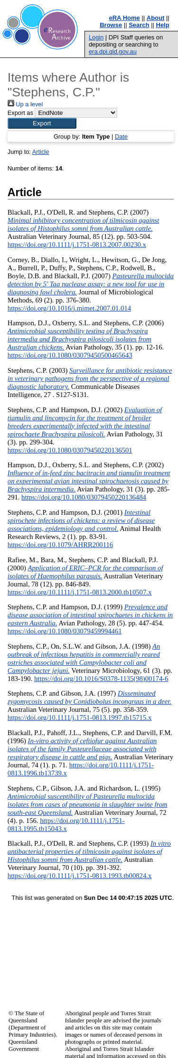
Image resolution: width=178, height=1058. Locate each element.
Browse (111, 24)
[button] (42, 123)
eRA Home (124, 17)
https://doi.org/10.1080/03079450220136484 (83, 497)
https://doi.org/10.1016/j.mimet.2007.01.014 (69, 308)
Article (40, 151)
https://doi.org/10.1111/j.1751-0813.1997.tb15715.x (79, 717)
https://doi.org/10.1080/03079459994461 (65, 631)
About (156, 17)
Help (162, 24)
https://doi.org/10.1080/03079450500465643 (70, 355)
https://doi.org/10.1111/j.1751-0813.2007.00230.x (77, 244)
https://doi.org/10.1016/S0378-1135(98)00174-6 (101, 678)
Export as (20, 112)
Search (139, 24)
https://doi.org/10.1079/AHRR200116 (60, 544)
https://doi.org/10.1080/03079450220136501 (70, 450)
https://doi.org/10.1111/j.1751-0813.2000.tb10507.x (79, 592)
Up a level (25, 104)
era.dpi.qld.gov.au (113, 51)
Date (121, 136)
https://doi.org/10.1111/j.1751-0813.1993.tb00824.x (79, 875)
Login (96, 37)
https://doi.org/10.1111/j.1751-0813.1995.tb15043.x (66, 824)
